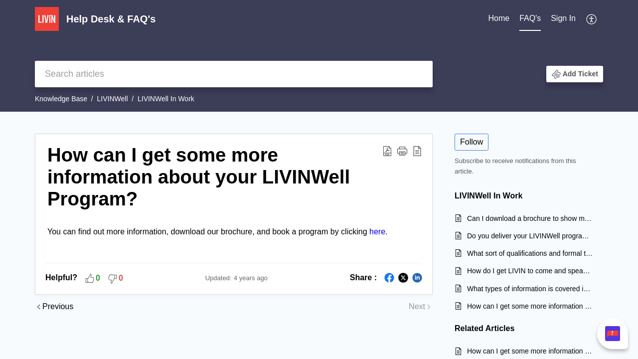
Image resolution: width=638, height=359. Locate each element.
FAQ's (530, 18)
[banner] (319, 56)
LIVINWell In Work (166, 99)
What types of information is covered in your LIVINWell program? (530, 289)
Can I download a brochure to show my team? (530, 218)
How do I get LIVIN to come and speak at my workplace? (530, 271)
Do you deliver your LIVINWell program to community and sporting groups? (530, 236)
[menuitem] (563, 19)
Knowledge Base (61, 99)
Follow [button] (471, 142)
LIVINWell (112, 99)
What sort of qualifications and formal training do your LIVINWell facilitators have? (530, 253)
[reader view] (417, 150)
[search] (234, 74)
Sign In (563, 18)
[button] (574, 74)
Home (498, 18)
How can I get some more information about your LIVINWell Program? (198, 176)
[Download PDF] (387, 150)
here (377, 231)
